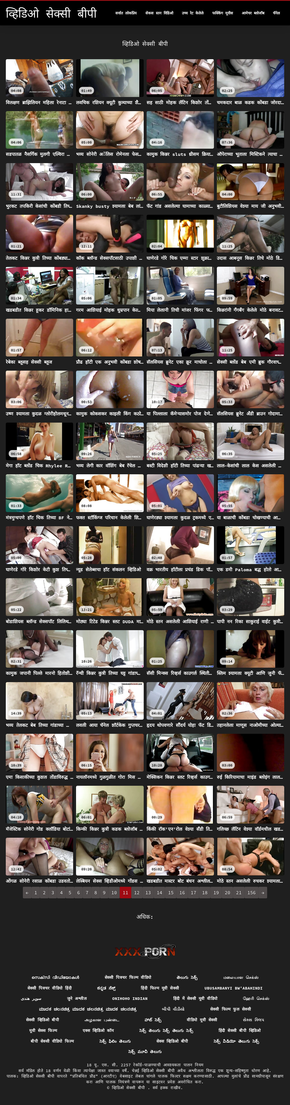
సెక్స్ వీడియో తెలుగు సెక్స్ (236, 1041)
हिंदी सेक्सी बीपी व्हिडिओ (240, 1030)
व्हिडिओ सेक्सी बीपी (129, 1087)
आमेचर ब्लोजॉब (253, 13)
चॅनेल (276, 13)
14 (159, 892)
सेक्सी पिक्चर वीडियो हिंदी (49, 988)
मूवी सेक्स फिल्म (43, 1030)
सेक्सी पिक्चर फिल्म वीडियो (128, 977)
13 (148, 892)
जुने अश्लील (77, 998)
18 (205, 892)
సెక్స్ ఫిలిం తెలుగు (115, 1041)
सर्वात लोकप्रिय (126, 13)
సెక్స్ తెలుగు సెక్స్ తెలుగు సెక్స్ (166, 1030)
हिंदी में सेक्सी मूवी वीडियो (195, 998)
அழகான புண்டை (101, 1019)
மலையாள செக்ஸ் (240, 977)
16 (182, 892)
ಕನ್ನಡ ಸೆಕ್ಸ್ (106, 988)
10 (114, 892)
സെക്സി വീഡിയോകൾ (55, 977)
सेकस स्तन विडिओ (159, 13)
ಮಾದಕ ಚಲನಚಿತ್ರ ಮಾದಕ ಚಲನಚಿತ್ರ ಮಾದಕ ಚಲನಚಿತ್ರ (87, 1009)
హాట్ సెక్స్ (153, 1019)
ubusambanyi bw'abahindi (233, 988)
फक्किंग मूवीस (222, 13)
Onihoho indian (130, 998)
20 (227, 892)
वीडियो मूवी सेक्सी (202, 1019)
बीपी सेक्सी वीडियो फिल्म (52, 1041)
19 (216, 892)
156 (251, 892)
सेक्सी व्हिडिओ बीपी (42, 1019)
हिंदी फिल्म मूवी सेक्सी (160, 988)
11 (125, 892)
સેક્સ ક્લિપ (253, 1019)
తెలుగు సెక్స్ (187, 977)
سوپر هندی (31, 998)
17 (193, 892)
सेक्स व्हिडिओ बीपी (172, 1041)
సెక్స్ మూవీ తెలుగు (145, 1051)
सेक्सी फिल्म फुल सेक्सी (230, 1009)
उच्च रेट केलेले (193, 13)
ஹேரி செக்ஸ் (256, 998)
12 (137, 892)
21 (238, 892)
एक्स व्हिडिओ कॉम (98, 1030)
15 (170, 892)
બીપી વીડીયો (173, 1009)
